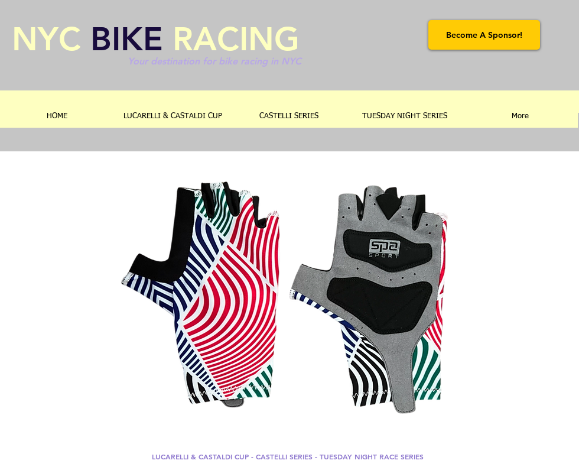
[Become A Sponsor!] (484, 35)
